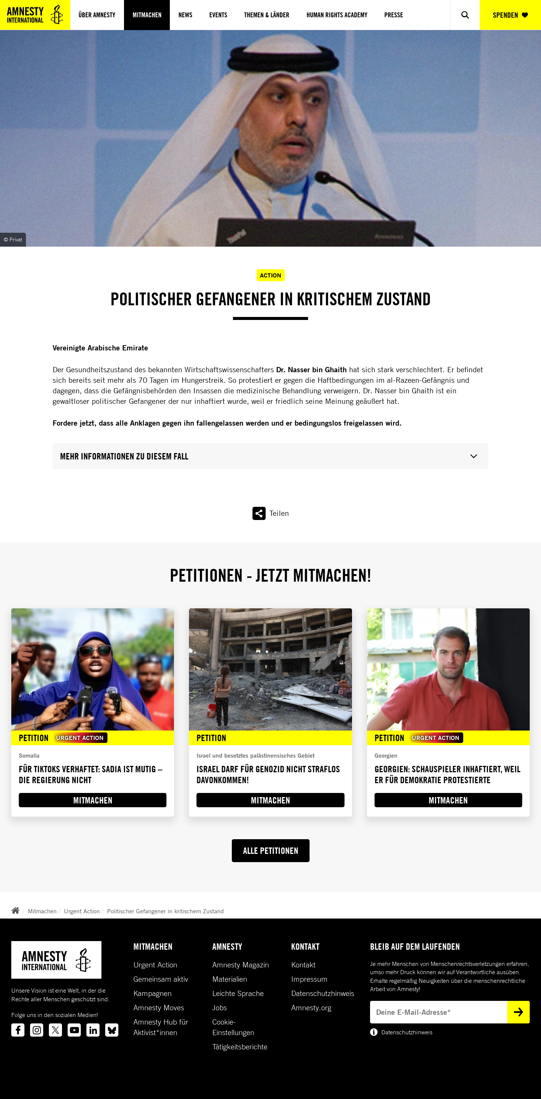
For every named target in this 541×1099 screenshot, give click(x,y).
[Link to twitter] (55, 1030)
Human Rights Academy (337, 15)
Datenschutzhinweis (322, 993)
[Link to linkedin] (93, 1030)
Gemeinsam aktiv (160, 979)
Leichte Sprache (238, 993)
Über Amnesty (97, 15)
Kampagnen (152, 993)
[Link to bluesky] (111, 1030)
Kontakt (303, 964)
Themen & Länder (266, 15)
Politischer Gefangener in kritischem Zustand (165, 911)
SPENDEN (510, 15)
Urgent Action (82, 911)
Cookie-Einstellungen (233, 1027)
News (185, 15)
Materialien (229, 979)
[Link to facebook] (17, 1030)
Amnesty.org (311, 1007)
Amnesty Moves (158, 1007)
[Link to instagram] (36, 1030)
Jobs (219, 1007)
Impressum (309, 979)
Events (218, 15)
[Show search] (465, 15)
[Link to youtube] (74, 1030)
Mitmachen (147, 15)
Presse (393, 15)
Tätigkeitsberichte (239, 1046)
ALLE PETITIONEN (270, 850)
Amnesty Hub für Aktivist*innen (160, 1027)
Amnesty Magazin (240, 964)
